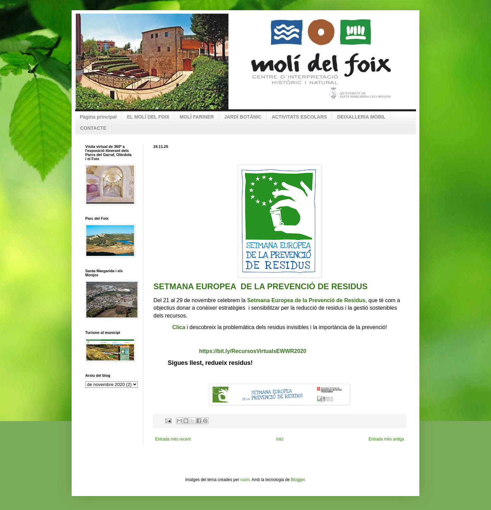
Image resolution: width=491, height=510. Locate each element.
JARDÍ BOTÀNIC (243, 117)
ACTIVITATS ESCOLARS (299, 117)
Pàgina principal (98, 117)
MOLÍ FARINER (197, 117)
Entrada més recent (173, 439)
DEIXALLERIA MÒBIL (361, 117)
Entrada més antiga (386, 439)
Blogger (298, 479)
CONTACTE (93, 128)
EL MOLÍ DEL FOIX (148, 117)
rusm (245, 479)
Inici (279, 439)
